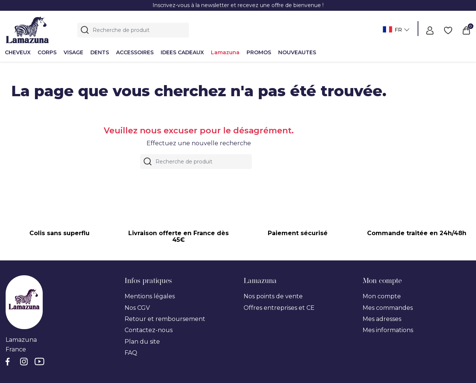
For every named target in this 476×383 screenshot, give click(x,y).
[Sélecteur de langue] (395, 30)
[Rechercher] (133, 30)
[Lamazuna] (27, 28)
